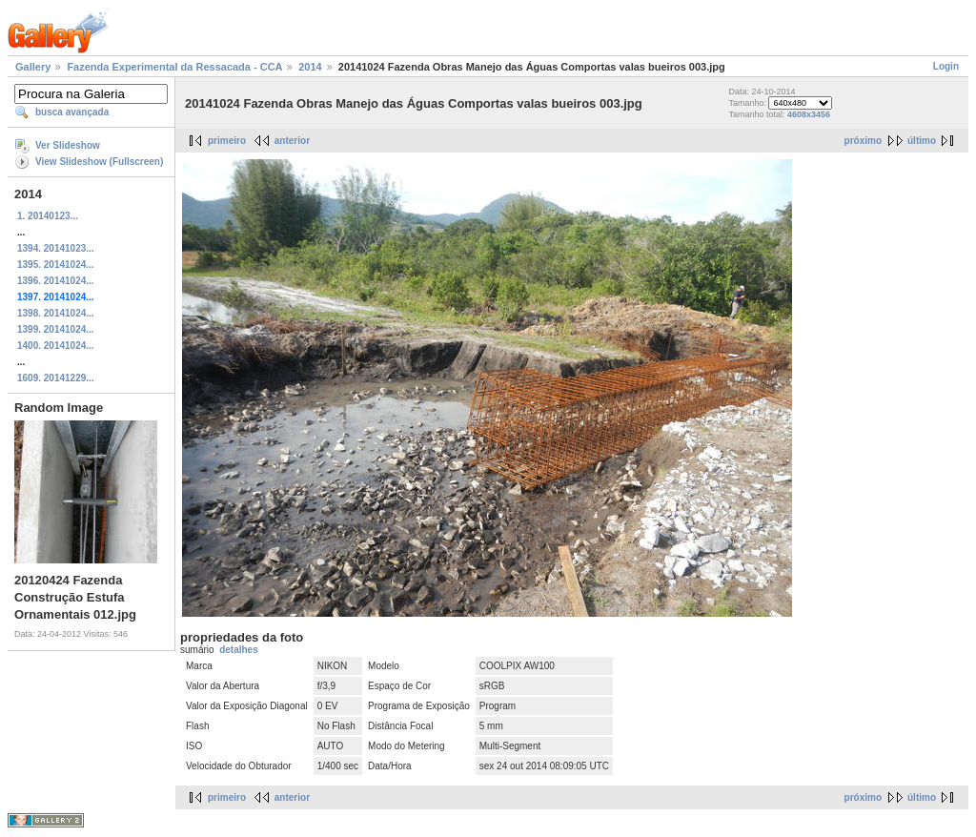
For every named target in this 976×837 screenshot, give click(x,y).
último (921, 140)
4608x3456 (808, 114)
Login (946, 66)
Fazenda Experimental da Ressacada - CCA (174, 66)
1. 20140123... (47, 216)
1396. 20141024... (55, 281)
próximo (863, 140)
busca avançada (72, 112)
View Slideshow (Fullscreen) (99, 161)
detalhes (238, 649)
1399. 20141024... (55, 329)
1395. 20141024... (55, 264)
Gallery (33, 66)
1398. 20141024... (55, 313)
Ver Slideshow (67, 145)
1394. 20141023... (55, 248)
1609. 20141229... (55, 378)
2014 (309, 66)
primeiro (227, 140)
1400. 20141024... (55, 345)
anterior (292, 140)
